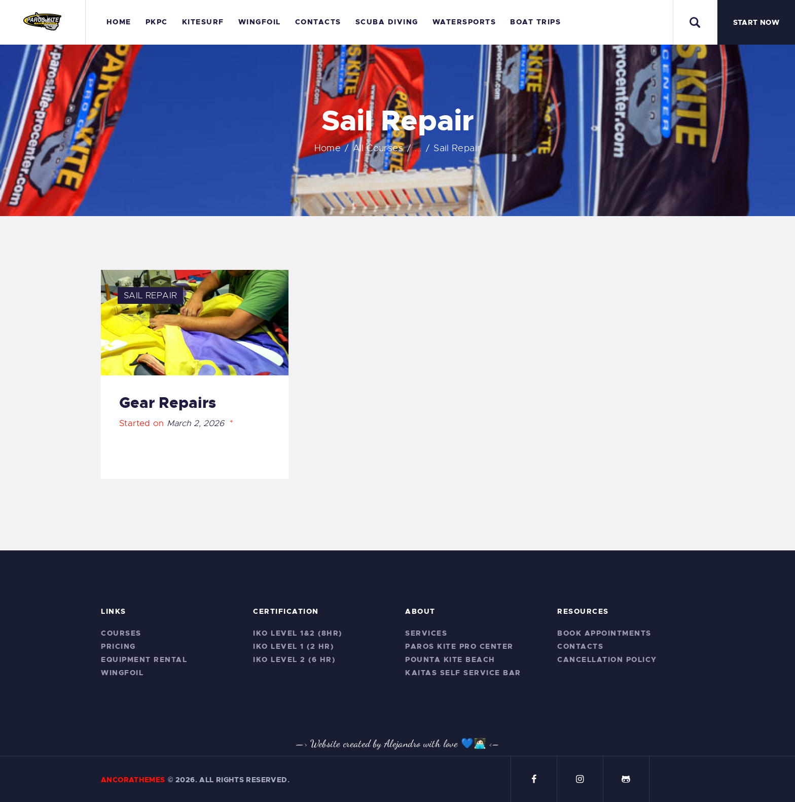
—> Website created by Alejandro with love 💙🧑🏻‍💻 (391, 744)
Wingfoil (122, 672)
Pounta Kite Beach (450, 659)
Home (327, 148)
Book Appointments (604, 633)
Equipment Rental (144, 659)
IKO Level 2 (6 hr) (294, 659)
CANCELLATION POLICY (607, 659)
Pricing (118, 646)
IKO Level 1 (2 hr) (293, 646)
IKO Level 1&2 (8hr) (297, 633)
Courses (121, 633)
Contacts (580, 646)
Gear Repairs (167, 403)
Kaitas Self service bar (463, 672)
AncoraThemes (133, 779)
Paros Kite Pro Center (459, 646)
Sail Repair (150, 295)
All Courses (378, 148)
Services (426, 633)
